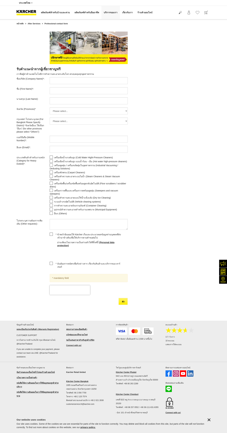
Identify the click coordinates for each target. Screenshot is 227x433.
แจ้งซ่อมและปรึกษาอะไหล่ (76, 335)
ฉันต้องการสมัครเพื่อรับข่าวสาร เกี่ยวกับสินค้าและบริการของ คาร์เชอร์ (88, 265)
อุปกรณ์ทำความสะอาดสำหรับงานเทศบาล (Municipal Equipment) (85, 209)
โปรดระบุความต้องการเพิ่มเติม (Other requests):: (29, 222)
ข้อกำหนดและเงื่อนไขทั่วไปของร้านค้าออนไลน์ (36, 372)
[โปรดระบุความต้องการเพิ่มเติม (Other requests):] (89, 224)
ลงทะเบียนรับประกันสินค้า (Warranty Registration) (38, 329)
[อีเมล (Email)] (89, 149)
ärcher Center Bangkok (78, 381)
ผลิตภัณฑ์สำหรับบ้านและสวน (55, 12)
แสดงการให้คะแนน (173, 344)
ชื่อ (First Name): (25, 89)
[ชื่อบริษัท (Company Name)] (89, 80)
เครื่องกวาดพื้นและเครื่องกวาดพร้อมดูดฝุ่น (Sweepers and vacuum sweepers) (84, 192)
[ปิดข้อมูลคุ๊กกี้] (209, 419)
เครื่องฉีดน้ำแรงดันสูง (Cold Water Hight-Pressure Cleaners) (83, 157)
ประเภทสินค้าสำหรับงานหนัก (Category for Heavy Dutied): (31, 160)
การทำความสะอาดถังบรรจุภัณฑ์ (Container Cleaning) (80, 205)
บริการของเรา (110, 12)
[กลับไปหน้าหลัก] (28, 12)
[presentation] (70, 290)
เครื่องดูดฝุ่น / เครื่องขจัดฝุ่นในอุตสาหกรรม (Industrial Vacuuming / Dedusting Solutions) (84, 167)
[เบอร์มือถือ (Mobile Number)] (89, 139)
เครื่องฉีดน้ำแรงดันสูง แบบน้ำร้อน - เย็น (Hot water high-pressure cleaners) (90, 161)
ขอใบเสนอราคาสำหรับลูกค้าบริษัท (80, 340)
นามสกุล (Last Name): (27, 99)
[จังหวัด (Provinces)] (89, 110)
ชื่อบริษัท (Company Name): (30, 78)
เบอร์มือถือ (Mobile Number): (25, 139)
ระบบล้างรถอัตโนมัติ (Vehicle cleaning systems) (77, 201)
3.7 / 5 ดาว (170, 337)
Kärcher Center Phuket (126, 372)
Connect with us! (73, 345)
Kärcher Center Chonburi (127, 394)
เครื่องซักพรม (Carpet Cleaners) (69, 172)
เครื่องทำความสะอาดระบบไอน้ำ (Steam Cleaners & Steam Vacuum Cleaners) (85, 178)
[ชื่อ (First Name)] (89, 90)
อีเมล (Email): (24, 147)
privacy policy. (88, 427)
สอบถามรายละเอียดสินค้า (76, 329)
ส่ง (123, 301)
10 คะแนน (170, 341)
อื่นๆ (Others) (60, 213)
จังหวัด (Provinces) (26, 109)
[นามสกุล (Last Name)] (89, 100)
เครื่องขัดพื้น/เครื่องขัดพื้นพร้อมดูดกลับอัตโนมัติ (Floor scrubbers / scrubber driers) (88, 185)
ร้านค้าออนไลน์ (144, 12)
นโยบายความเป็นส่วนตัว (27, 378)
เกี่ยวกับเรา (127, 12)
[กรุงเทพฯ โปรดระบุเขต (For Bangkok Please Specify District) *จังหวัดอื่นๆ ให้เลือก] (89, 121)
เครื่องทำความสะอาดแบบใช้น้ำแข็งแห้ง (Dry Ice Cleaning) (82, 197)
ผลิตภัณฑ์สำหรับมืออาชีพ (87, 12)
